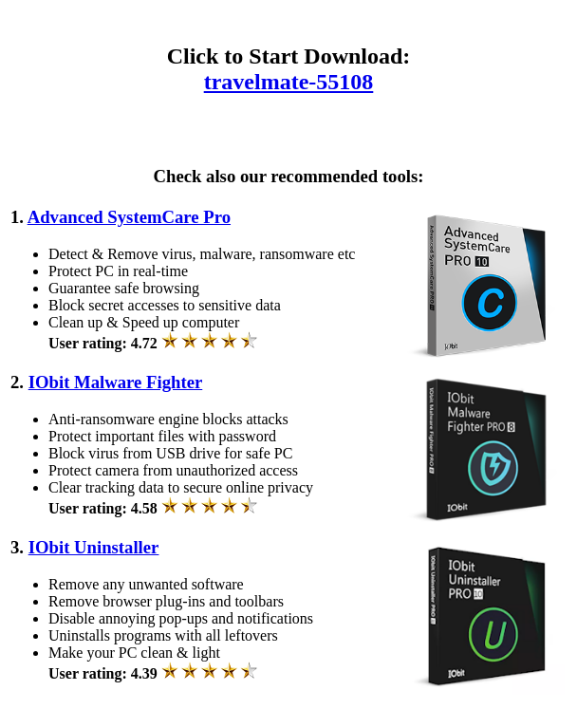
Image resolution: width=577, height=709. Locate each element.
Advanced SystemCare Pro (129, 217)
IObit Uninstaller (93, 547)
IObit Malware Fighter (115, 382)
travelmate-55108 (289, 81)
